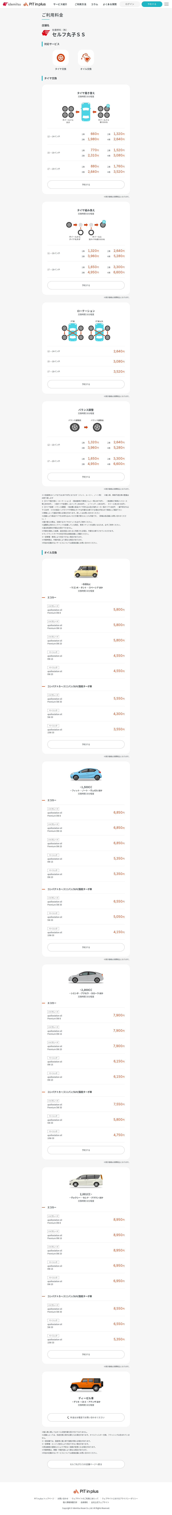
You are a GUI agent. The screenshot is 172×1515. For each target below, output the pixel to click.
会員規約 (84, 1502)
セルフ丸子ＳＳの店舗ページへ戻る (86, 1464)
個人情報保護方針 (70, 1502)
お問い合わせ (63, 1498)
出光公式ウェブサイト (100, 1502)
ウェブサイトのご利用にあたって (85, 1498)
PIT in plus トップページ (44, 1498)
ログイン (129, 4)
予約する (152, 4)
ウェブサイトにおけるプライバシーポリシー (120, 1498)
